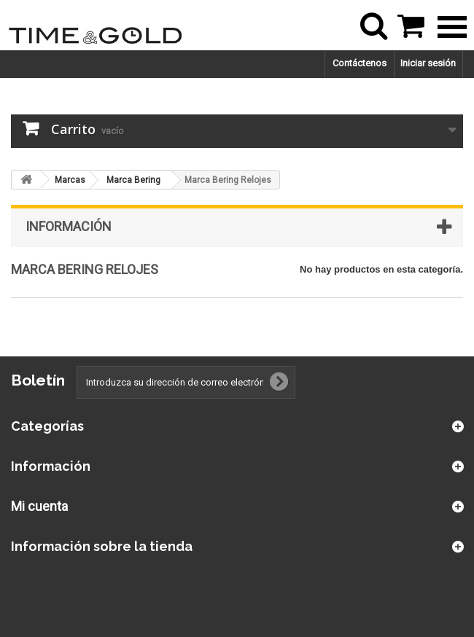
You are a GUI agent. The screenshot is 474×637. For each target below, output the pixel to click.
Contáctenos (359, 63)
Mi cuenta (39, 506)
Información (69, 226)
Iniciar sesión (428, 63)
